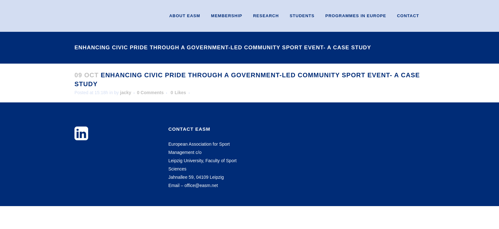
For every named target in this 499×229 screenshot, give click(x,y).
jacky (125, 92)
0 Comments (150, 92)
